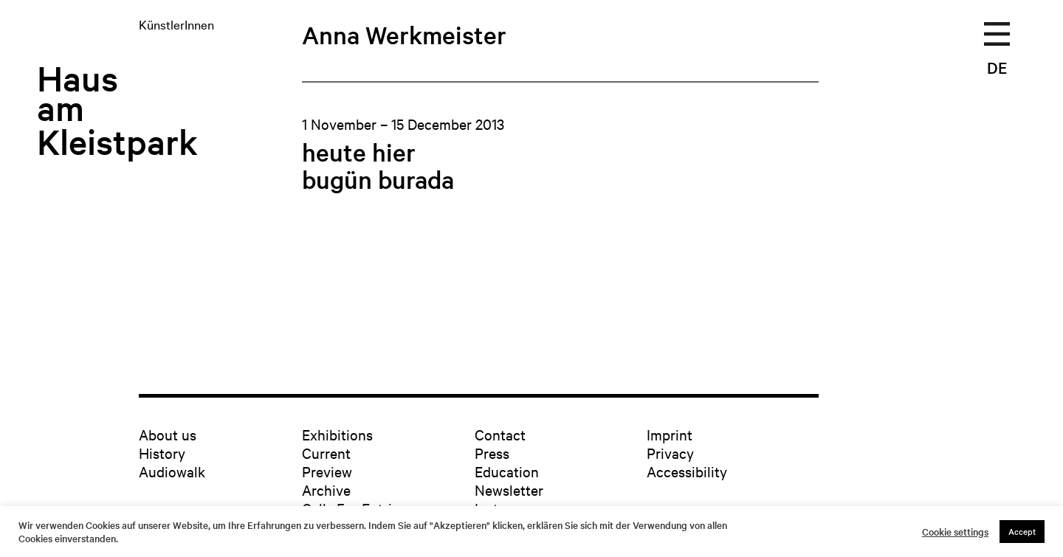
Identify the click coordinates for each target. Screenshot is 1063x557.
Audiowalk (172, 471)
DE (997, 67)
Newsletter (509, 489)
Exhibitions (337, 434)
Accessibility (687, 471)
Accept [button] (1022, 531)
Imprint (669, 434)
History (162, 452)
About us (167, 434)
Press (492, 452)
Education (507, 471)
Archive (326, 489)
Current (326, 452)
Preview (327, 471)
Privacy (670, 452)
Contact (500, 434)
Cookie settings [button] (955, 532)
